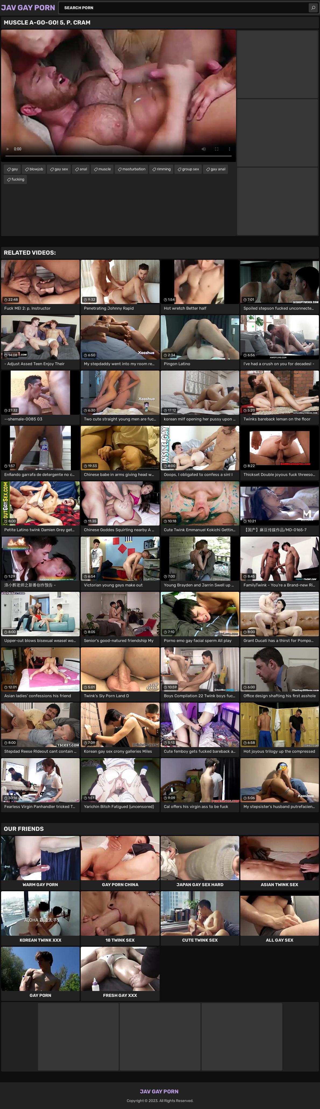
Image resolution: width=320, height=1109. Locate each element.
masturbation (133, 169)
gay (15, 169)
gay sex (61, 169)
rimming (164, 169)
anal (83, 169)
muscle (105, 169)
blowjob (36, 169)
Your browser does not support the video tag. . (118, 96)
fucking (18, 179)
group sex (190, 169)
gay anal (218, 169)
